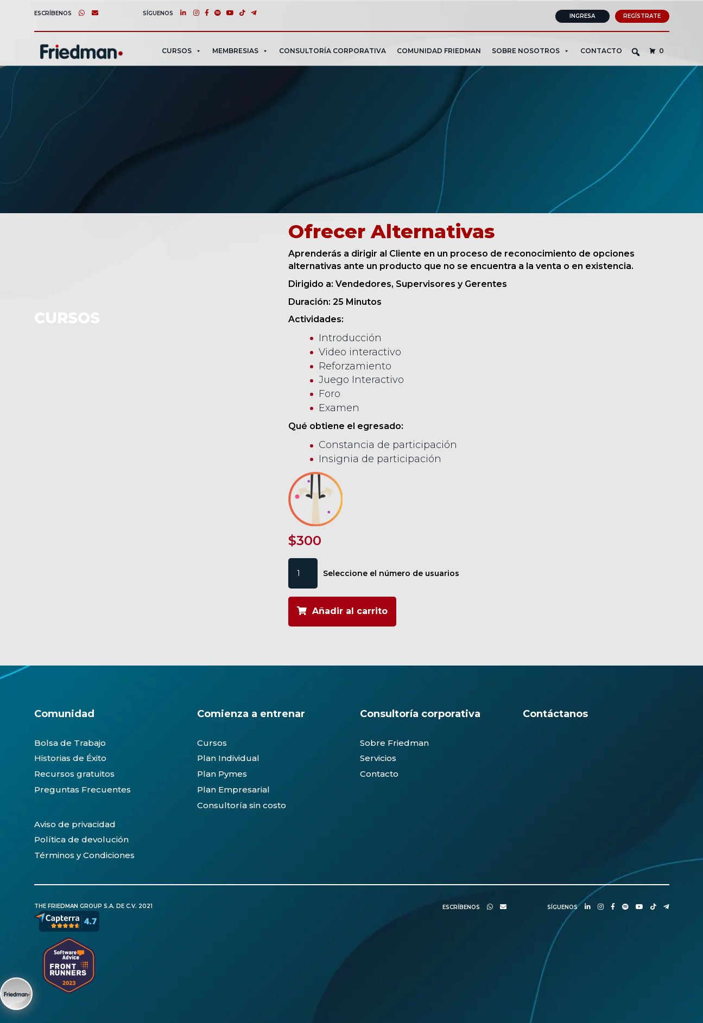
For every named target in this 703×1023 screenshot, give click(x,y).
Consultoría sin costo (241, 803)
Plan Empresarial (233, 788)
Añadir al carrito (350, 610)
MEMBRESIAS (240, 49)
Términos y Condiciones (84, 853)
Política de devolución (81, 838)
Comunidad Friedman (439, 49)
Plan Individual (228, 757)
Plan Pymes (222, 772)
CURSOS (181, 49)
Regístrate (642, 14)
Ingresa (582, 14)
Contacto (601, 49)
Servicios (378, 757)
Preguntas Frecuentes (82, 788)
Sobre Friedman (394, 741)
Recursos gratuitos (74, 772)
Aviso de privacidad (75, 822)
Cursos (212, 741)
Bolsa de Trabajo (70, 741)
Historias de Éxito (70, 757)
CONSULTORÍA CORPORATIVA (332, 49)
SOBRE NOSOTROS (530, 49)
